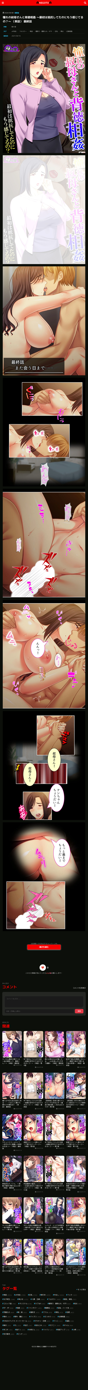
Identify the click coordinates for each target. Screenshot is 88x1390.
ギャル (68, 1325)
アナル (47, 1312)
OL (18, 1325)
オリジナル (25, 1303)
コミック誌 (10, 1303)
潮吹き (34, 1312)
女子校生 (9, 1299)
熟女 (62, 31)
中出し (59, 1295)
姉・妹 (22, 1312)
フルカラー (23, 31)
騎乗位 (49, 1308)
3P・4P (8, 1308)
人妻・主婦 (38, 1299)
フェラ (72, 1295)
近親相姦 (69, 31)
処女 (78, 1303)
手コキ (8, 1329)
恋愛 (70, 1312)
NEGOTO (44, 2)
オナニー (55, 1325)
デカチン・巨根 (42, 1321)
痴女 (7, 1325)
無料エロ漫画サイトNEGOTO (46, 1347)
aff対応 (14, 31)
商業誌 (17, 13)
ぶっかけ (50, 1316)
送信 (79, 1011)
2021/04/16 (16, 36)
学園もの (9, 1312)
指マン (20, 1329)
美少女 (23, 1299)
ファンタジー (35, 1308)
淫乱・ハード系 (65, 1308)
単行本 (46, 1295)
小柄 (76, 1329)
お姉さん (34, 1329)
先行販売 (9, 1334)
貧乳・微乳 (70, 1299)
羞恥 (70, 1321)
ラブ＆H (40, 1303)
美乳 (59, 1312)
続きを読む (44, 947)
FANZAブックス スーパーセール (17, 1321)
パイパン (48, 1329)
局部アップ (63, 1329)
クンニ (58, 1321)
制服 (20, 1308)
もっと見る (82, 1289)
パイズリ (35, 1316)
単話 (31, 31)
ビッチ (22, 1334)
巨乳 (56, 31)
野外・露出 (21, 1316)
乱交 (28, 1325)
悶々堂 (14, 27)
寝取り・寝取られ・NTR (44, 31)
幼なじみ (41, 1325)
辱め (7, 1316)
